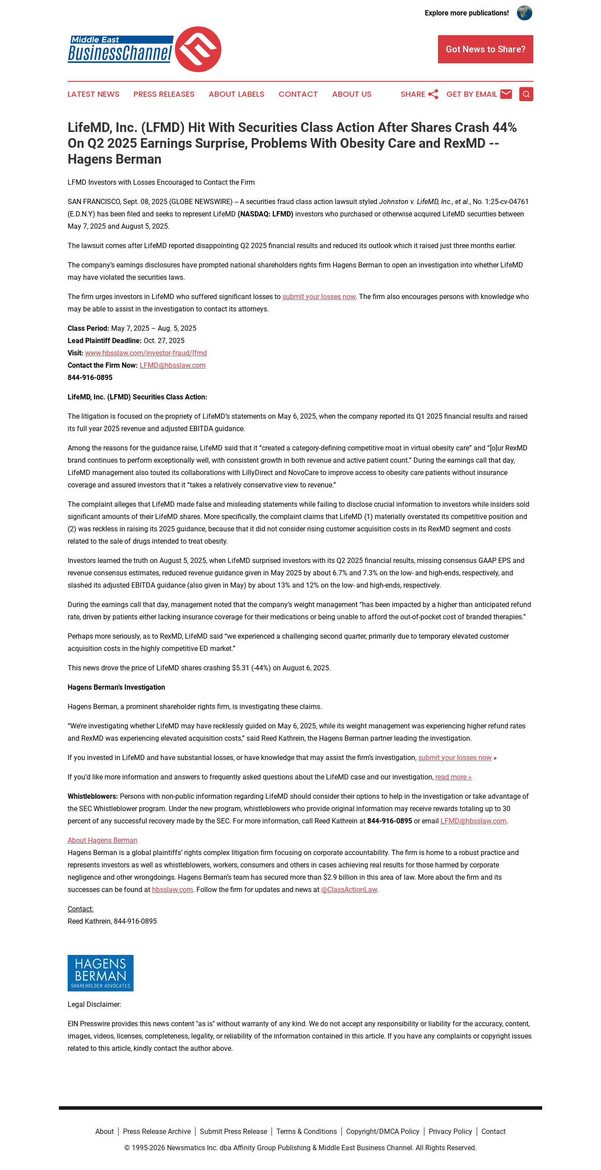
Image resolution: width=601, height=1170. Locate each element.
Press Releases (164, 94)
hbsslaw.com (172, 889)
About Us (352, 94)
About (104, 1131)
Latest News (93, 94)
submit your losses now (318, 296)
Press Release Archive (157, 1131)
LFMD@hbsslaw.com (173, 365)
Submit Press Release (233, 1131)
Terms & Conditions (306, 1131)
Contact (298, 94)
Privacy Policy (450, 1131)
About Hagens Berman (103, 840)
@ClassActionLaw (349, 889)
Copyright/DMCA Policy (383, 1131)
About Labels (236, 94)
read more (451, 777)
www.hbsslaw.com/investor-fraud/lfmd (146, 353)
